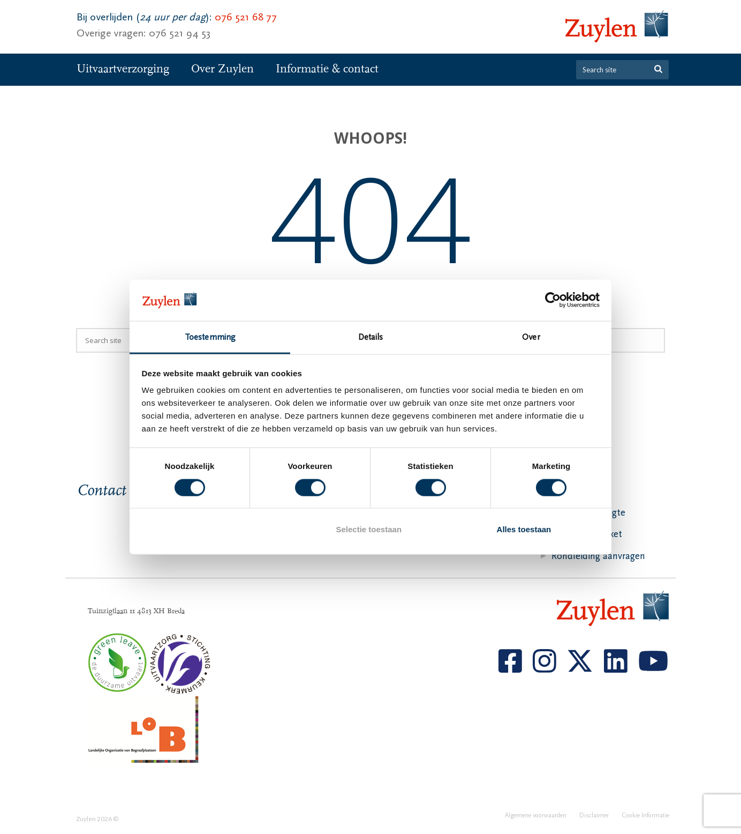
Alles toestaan (524, 529)
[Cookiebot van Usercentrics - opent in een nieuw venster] (553, 300)
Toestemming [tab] (210, 337)
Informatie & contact (327, 69)
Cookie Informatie (645, 818)
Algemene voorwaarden (535, 818)
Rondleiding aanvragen (598, 556)
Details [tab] (370, 337)
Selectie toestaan (369, 529)
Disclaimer (594, 818)
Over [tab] (531, 337)
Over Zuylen (222, 69)
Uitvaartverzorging (123, 69)
